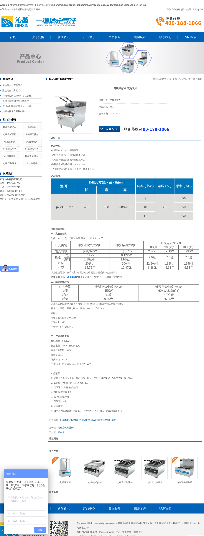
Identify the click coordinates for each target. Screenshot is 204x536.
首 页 (171, 79)
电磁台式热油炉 (66, 427)
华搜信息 (138, 532)
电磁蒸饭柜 (65, 482)
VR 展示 (190, 37)
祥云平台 (115, 532)
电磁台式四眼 (10, 134)
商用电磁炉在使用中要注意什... (17, 95)
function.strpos (26, 5)
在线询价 (109, 129)
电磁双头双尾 (10, 163)
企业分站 (176, 9)
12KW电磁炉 (109, 420)
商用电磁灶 (9, 156)
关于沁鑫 (38, 37)
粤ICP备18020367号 (87, 532)
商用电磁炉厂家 (188, 523)
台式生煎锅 (31, 163)
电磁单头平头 (32, 149)
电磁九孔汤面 (32, 156)
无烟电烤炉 (31, 141)
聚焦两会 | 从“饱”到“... (13, 85)
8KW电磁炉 (97, 420)
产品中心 (89, 37)
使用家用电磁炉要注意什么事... (17, 106)
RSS (195, 9)
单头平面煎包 (32, 134)
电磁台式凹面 (10, 127)
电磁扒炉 (86, 420)
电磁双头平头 (10, 149)
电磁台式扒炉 (95, 482)
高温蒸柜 (31, 127)
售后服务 (114, 37)
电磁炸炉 (64, 420)
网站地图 (186, 9)
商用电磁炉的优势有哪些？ (15, 101)
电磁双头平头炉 (184, 482)
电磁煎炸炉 (196, 79)
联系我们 (165, 37)
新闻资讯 (64, 37)
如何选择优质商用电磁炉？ (15, 111)
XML (201, 9)
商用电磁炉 (160, 523)
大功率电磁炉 (173, 523)
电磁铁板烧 (9, 141)
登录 (169, 9)
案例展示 (140, 37)
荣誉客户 (140, 508)
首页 (13, 37)
